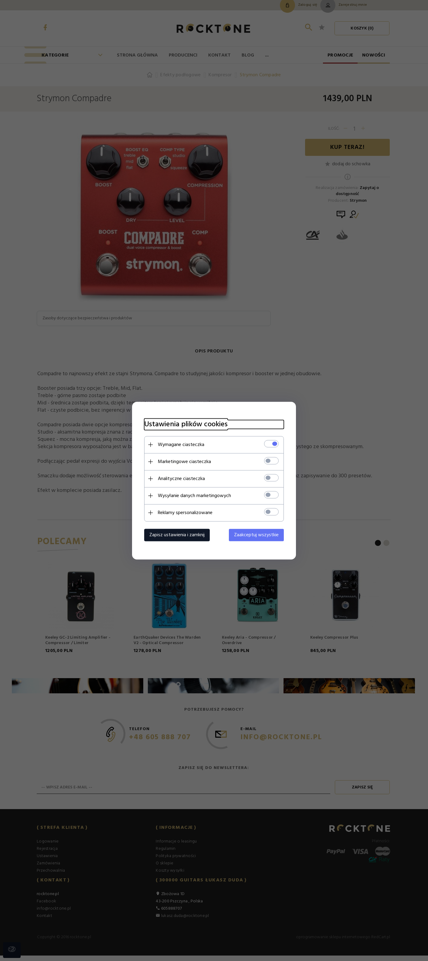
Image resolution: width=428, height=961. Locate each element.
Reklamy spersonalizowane (185, 513)
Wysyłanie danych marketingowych (194, 495)
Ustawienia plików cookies (186, 424)
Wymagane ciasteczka (181, 444)
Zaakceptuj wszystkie (256, 535)
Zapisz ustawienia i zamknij (177, 535)
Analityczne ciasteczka (181, 478)
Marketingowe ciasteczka (184, 461)
